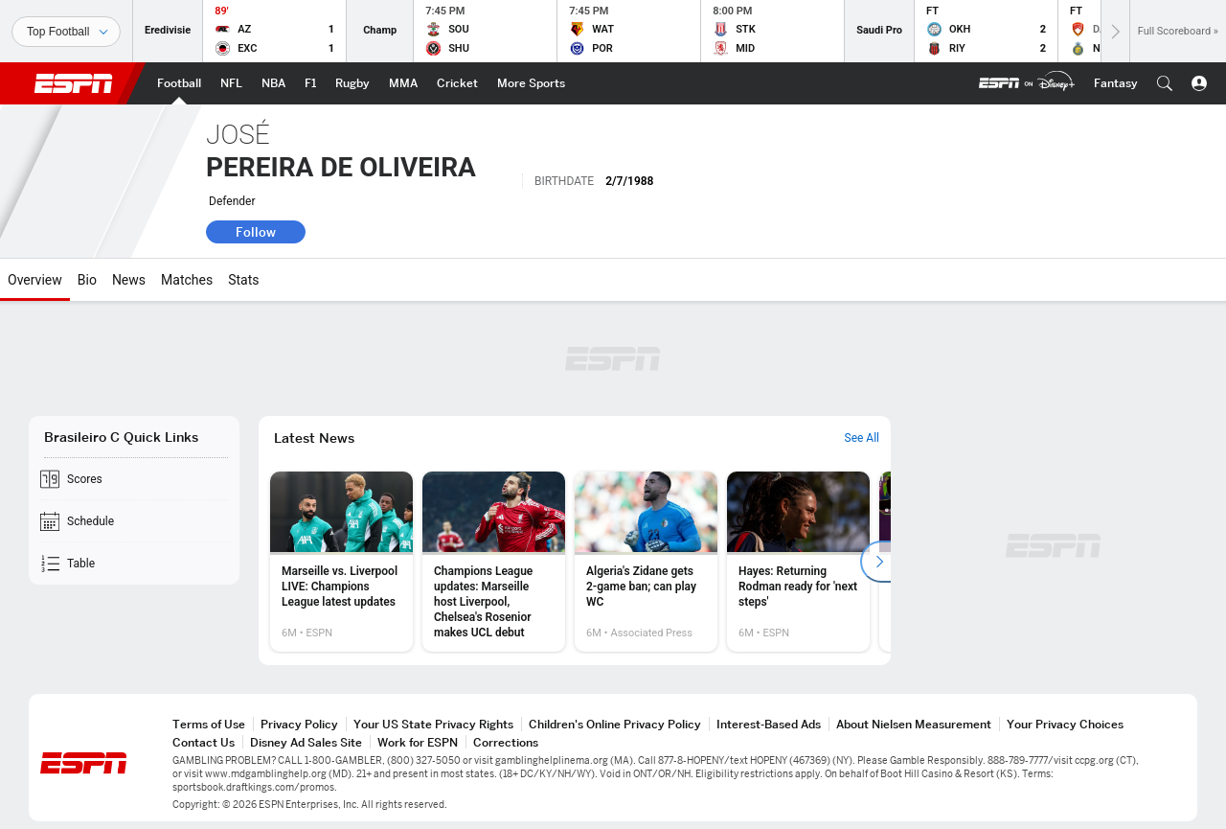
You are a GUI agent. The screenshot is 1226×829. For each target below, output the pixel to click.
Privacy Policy (299, 724)
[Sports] (66, 31)
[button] (1164, 83)
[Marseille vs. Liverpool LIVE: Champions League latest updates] (341, 562)
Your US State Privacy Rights (433, 724)
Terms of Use (208, 724)
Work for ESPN (417, 742)
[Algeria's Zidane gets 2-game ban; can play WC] (646, 562)
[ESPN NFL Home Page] (231, 83)
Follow (256, 232)
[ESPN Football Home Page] (179, 83)
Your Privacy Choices (1065, 724)
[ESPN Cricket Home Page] (457, 83)
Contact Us (203, 742)
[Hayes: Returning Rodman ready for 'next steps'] (798, 562)
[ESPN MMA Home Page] (403, 83)
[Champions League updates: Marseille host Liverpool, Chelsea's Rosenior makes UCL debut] (493, 562)
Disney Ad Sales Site (306, 742)
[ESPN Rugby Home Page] (352, 83)
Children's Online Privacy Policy (615, 724)
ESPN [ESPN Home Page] (73, 83)
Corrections (505, 742)
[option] (341, 562)
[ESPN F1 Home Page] (310, 83)
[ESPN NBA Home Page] (273, 83)
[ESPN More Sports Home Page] (531, 83)
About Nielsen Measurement (913, 724)
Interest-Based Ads (768, 724)
